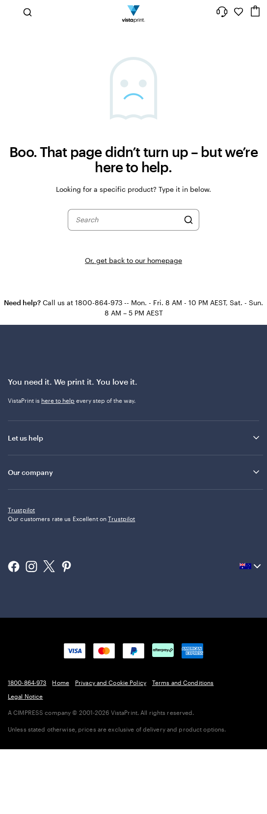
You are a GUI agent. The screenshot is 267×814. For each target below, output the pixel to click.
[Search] (188, 220)
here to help (58, 400)
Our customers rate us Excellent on (71, 583)
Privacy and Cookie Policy (110, 747)
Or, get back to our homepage (133, 260)
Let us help (134, 438)
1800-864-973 (27, 747)
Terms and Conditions (183, 747)
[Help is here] (222, 12)
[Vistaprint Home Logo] (133, 12)
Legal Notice (25, 761)
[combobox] (127, 220)
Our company (134, 472)
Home (60, 747)
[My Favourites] (238, 12)
